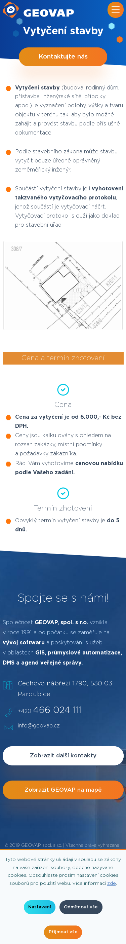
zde (111, 883)
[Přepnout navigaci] (116, 10)
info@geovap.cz (39, 725)
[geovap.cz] (38, 10)
